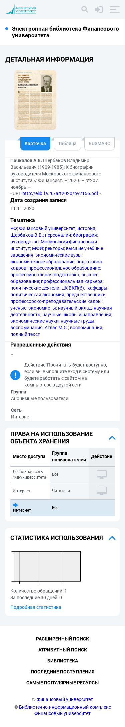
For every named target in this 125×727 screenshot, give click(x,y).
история (86, 228)
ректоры (54, 248)
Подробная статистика (35, 607)
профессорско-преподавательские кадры (56, 301)
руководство (24, 241)
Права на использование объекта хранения (51, 437)
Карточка (35, 143)
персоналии (58, 235)
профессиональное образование (64, 268)
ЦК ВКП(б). (73, 288)
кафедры (97, 288)
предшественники (86, 294)
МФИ (37, 248)
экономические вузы (58, 255)
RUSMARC (99, 143)
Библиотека (62, 660)
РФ (13, 228)
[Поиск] (84, 9)
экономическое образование (42, 261)
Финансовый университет (47, 228)
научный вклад (75, 308)
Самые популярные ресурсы (62, 682)
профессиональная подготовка (44, 274)
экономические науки (34, 321)
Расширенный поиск (62, 638)
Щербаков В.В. (26, 235)
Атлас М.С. (56, 327)
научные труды (77, 321)
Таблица (67, 143)
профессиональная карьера (72, 281)
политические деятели (34, 288)
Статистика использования (56, 537)
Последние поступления (62, 671)
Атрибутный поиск (62, 649)
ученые (18, 308)
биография (85, 235)
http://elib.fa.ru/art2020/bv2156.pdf (60, 193)
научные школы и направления (76, 314)
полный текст (25, 334)
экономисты (42, 308)
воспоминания (26, 327)
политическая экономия (37, 294)
